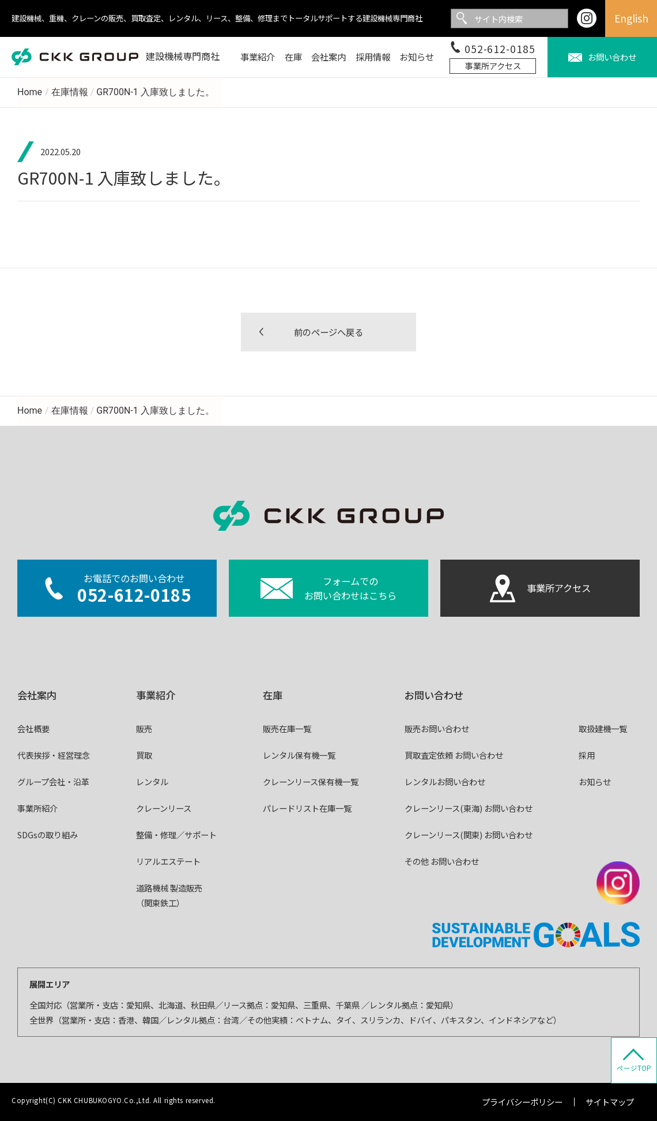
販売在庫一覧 (287, 728)
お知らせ (595, 781)
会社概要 (33, 728)
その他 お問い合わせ (442, 861)
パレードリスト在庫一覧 (307, 808)
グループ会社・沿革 (53, 781)
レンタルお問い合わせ (445, 781)
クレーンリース (163, 808)
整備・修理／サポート (176, 834)
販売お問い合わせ (437, 728)
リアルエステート (168, 861)
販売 (144, 728)
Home (29, 92)
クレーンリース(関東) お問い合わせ (469, 834)
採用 (587, 755)
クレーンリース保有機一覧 (310, 781)
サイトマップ (610, 1102)
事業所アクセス (493, 65)
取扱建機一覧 (603, 728)
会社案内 (36, 695)
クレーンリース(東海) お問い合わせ (469, 808)
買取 (144, 755)
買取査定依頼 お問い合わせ (454, 755)
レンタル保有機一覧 (299, 755)
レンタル (152, 781)
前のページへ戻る (328, 331)
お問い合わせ (434, 695)
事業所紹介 (37, 808)
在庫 (272, 695)
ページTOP (634, 1068)
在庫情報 (69, 92)
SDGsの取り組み (47, 834)
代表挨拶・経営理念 (53, 755)
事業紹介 (155, 695)
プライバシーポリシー (522, 1102)
